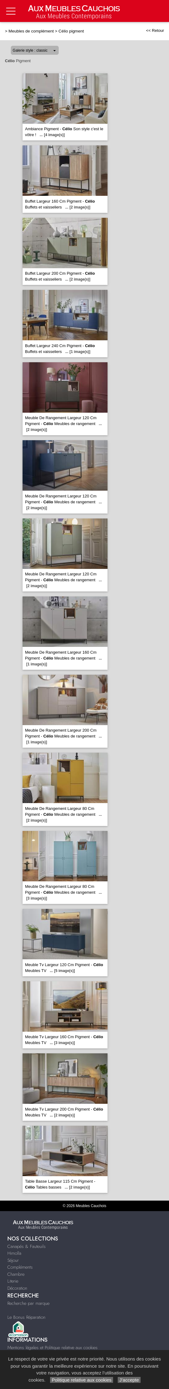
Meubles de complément (31, 31)
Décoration (17, 1288)
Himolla (14, 1253)
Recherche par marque (28, 1303)
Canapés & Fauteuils (26, 1246)
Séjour (13, 1260)
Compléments (20, 1267)
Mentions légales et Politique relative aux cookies (52, 1347)
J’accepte (129, 1380)
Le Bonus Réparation (26, 1317)
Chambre (15, 1274)
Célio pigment (71, 31)
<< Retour (155, 30)
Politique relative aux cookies (81, 1380)
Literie (12, 1281)
